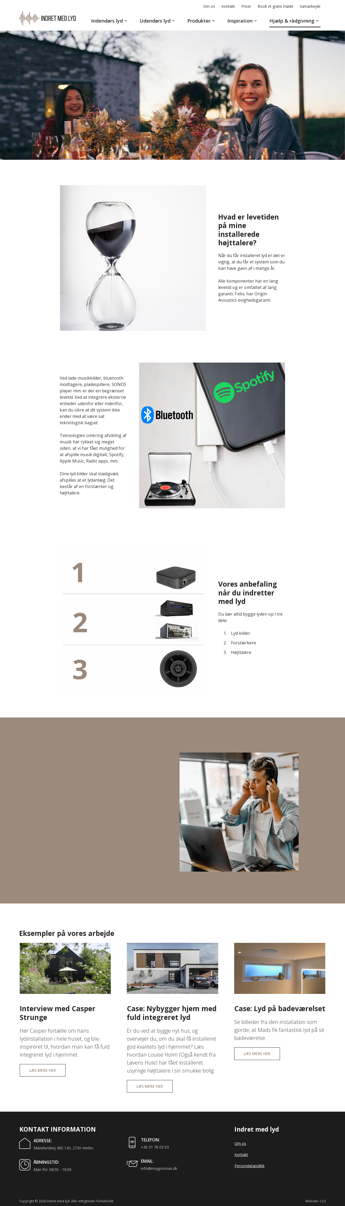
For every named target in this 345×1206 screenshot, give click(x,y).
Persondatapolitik (249, 1165)
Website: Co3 (315, 1201)
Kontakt (241, 1154)
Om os (240, 1143)
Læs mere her (42, 1070)
